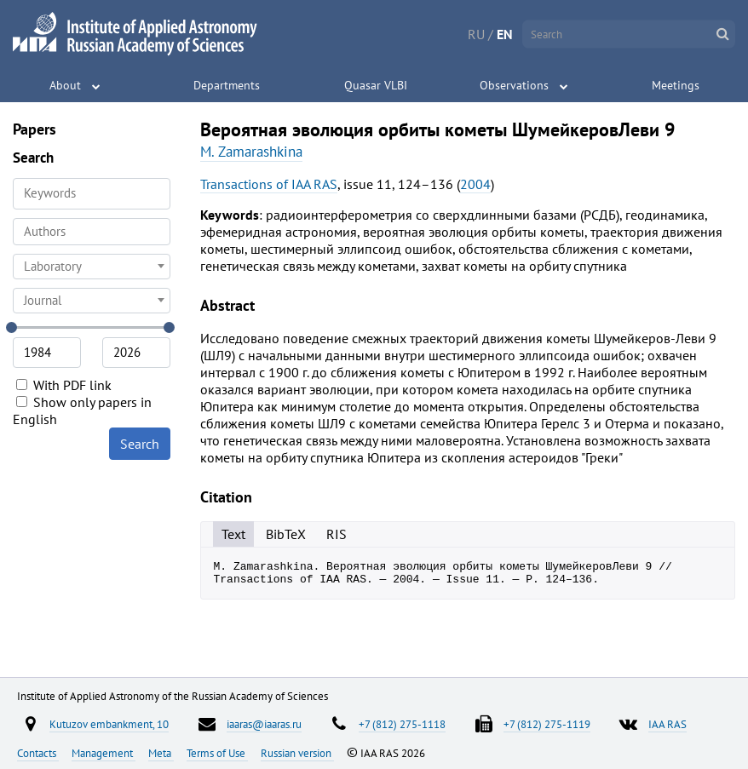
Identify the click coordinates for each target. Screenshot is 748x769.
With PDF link (64, 384)
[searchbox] (91, 231)
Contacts (38, 752)
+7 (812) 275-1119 (546, 724)
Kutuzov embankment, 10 (109, 724)
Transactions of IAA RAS (268, 183)
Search (139, 443)
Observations (514, 85)
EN (505, 34)
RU (476, 34)
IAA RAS (667, 724)
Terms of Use (217, 752)
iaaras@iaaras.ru (264, 724)
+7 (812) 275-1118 (402, 724)
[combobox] (91, 231)
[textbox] (92, 266)
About (65, 85)
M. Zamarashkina (251, 151)
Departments (226, 85)
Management (103, 752)
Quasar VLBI (375, 85)
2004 (475, 183)
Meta (161, 752)
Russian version (297, 752)
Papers (34, 129)
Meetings (675, 85)
